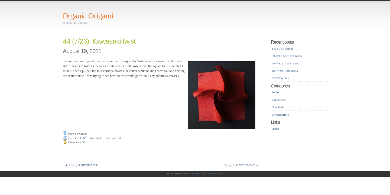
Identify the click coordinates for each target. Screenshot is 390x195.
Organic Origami (87, 15)
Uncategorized (112, 137)
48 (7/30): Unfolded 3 (285, 70)
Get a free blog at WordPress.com (206, 173)
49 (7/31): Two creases (285, 63)
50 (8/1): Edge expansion (287, 55)
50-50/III (83, 137)
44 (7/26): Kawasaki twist (99, 41)
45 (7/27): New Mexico (241, 165)
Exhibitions (278, 99)
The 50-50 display (282, 48)
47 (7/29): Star (280, 78)
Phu (187, 173)
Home (275, 128)
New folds (96, 137)
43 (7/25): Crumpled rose (80, 165)
